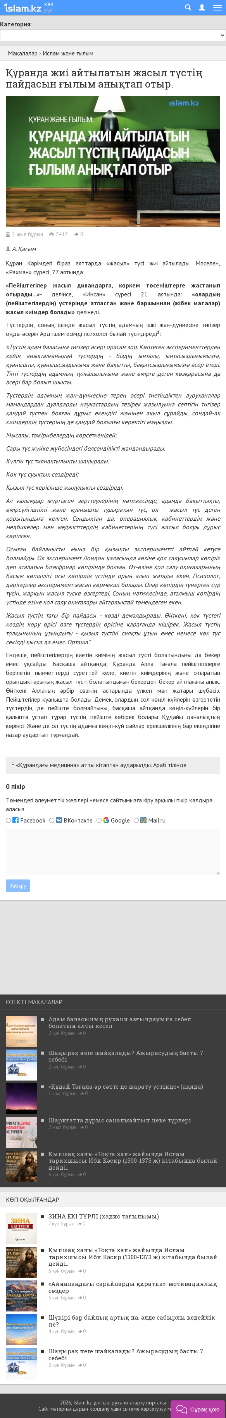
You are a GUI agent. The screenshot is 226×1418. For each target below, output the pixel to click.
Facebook (32, 820)
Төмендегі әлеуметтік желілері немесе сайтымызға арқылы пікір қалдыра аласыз (109, 804)
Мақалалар (23, 53)
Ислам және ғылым (68, 53)
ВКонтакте (78, 820)
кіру (148, 800)
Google (120, 820)
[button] (198, 1409)
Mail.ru (157, 820)
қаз (48, 4)
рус (48, 10)
